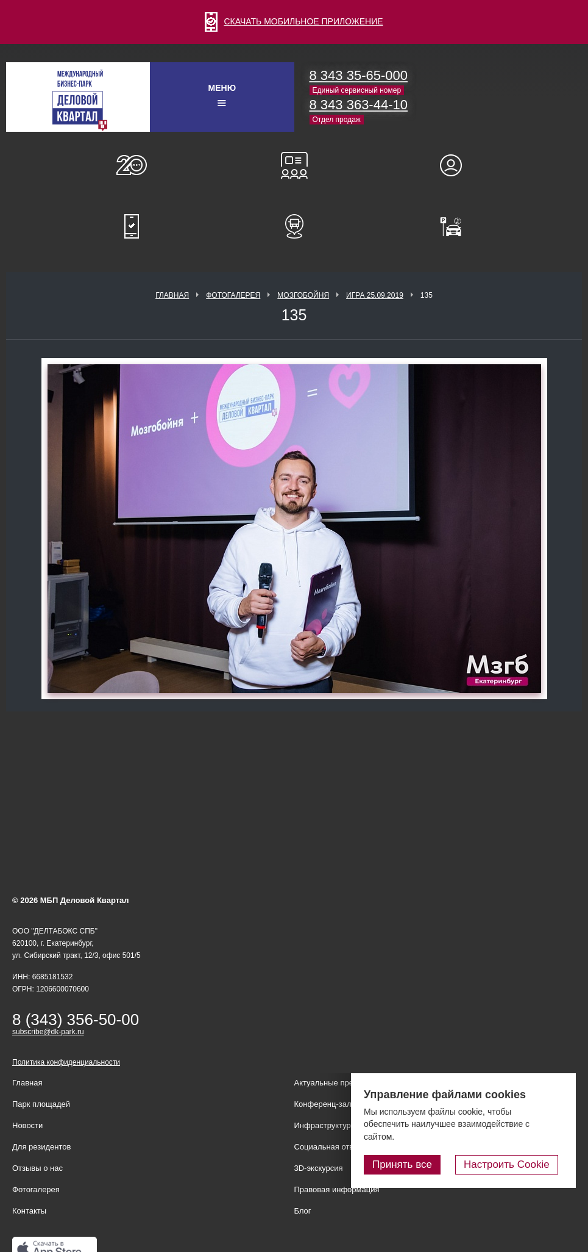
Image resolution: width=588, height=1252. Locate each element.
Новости (27, 1125)
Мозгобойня (303, 295)
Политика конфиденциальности (66, 1062)
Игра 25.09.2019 (374, 295)
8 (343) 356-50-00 (75, 1019)
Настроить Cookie (512, 1165)
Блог (302, 1210)
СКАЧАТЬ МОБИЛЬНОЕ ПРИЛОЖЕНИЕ (294, 21)
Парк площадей (41, 1104)
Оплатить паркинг (456, 226)
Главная (172, 295)
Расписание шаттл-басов (294, 226)
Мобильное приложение (131, 226)
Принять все (413, 1165)
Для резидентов (456, 165)
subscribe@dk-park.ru (48, 1031)
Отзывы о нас (37, 1168)
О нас (131, 165)
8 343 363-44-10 (359, 104)
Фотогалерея (233, 295)
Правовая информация (337, 1189)
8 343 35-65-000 (359, 75)
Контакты (29, 1210)
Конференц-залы (294, 165)
